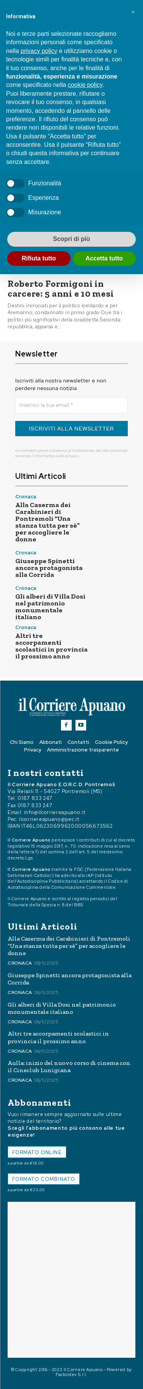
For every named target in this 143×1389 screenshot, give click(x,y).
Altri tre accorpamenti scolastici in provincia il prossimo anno (51, 645)
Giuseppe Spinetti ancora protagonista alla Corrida (49, 568)
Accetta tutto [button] (104, 258)
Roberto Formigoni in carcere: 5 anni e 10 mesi (61, 288)
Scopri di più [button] (71, 239)
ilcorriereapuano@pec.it (49, 819)
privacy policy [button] (39, 51)
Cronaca (25, 496)
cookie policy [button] (85, 85)
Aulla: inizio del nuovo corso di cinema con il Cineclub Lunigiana (69, 1066)
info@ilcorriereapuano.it (54, 812)
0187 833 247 (35, 798)
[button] (133, 12)
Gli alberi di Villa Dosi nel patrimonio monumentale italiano (50, 606)
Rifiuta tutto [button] (39, 258)
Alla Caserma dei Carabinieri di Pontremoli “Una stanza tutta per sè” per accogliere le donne (47, 522)
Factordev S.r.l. (71, 1374)
